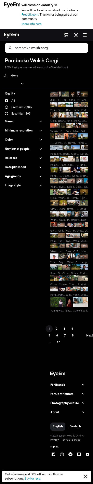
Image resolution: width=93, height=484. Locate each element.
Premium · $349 (21, 107)
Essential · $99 (20, 113)
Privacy (54, 439)
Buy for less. (33, 478)
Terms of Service (70, 439)
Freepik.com (30, 14)
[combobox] (34, 48)
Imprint (54, 446)
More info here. (32, 24)
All (13, 100)
